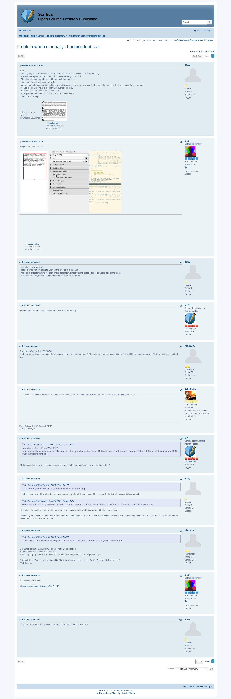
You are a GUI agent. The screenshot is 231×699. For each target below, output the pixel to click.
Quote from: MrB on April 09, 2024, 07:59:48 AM (46, 537)
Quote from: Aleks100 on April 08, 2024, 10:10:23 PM (48, 444)
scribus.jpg (52, 123)
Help (185, 686)
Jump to (171, 669)
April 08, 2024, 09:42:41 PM (30, 262)
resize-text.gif (32, 244)
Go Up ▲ (209, 686)
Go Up (199, 661)
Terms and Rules (196, 686)
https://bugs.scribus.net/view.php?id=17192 (39, 586)
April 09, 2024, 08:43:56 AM (30, 479)
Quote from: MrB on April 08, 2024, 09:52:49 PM (46, 485)
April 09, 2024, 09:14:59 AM (30, 531)
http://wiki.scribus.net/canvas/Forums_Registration (193, 40)
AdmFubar (191, 389)
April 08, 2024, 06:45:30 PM (32, 65)
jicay (187, 65)
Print (21, 56)
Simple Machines (124, 690)
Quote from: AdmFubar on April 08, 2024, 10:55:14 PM (49, 501)
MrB (187, 305)
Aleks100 (190, 345)
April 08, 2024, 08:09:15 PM (32, 141)
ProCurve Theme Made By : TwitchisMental (115, 693)
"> (19, 686)
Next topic (209, 51)
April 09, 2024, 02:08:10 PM (30, 619)
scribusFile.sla (27, 113)
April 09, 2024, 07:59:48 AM (30, 438)
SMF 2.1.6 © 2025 (107, 690)
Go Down (197, 56)
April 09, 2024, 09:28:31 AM (30, 575)
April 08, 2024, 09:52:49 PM (30, 305)
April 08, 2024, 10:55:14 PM (30, 389)
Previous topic (196, 51)
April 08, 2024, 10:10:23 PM (30, 346)
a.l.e (187, 141)
